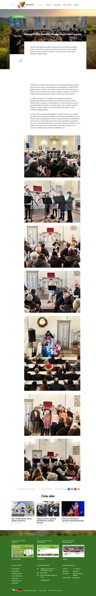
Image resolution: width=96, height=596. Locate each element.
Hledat (82, 5)
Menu (13, 4)
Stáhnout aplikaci (16, 559)
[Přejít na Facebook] (73, 551)
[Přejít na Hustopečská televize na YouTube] (48, 551)
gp (75, 489)
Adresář (76, 5)
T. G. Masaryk (77, 568)
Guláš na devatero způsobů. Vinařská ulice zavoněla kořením (46, 521)
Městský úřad (67, 5)
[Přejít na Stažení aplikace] (22, 551)
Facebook (65, 559)
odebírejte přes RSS (46, 489)
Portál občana (16, 568)
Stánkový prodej (16, 581)
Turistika (48, 5)
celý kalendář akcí (45, 580)
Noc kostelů (43, 573)
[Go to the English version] (16, 590)
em (78, 489)
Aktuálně (40, 5)
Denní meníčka (67, 577)
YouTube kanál (40, 559)
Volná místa (15, 578)
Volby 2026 (15, 583)
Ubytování (76, 571)
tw (72, 489)
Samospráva (57, 5)
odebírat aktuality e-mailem (27, 489)
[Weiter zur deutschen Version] (19, 590)
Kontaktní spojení (16, 573)
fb (68, 489)
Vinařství (65, 568)
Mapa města (76, 577)
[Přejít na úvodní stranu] (26, 4)
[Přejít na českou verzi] (13, 590)
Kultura (20, 61)
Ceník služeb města (17, 576)
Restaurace (66, 573)
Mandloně (65, 571)
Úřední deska (15, 571)
